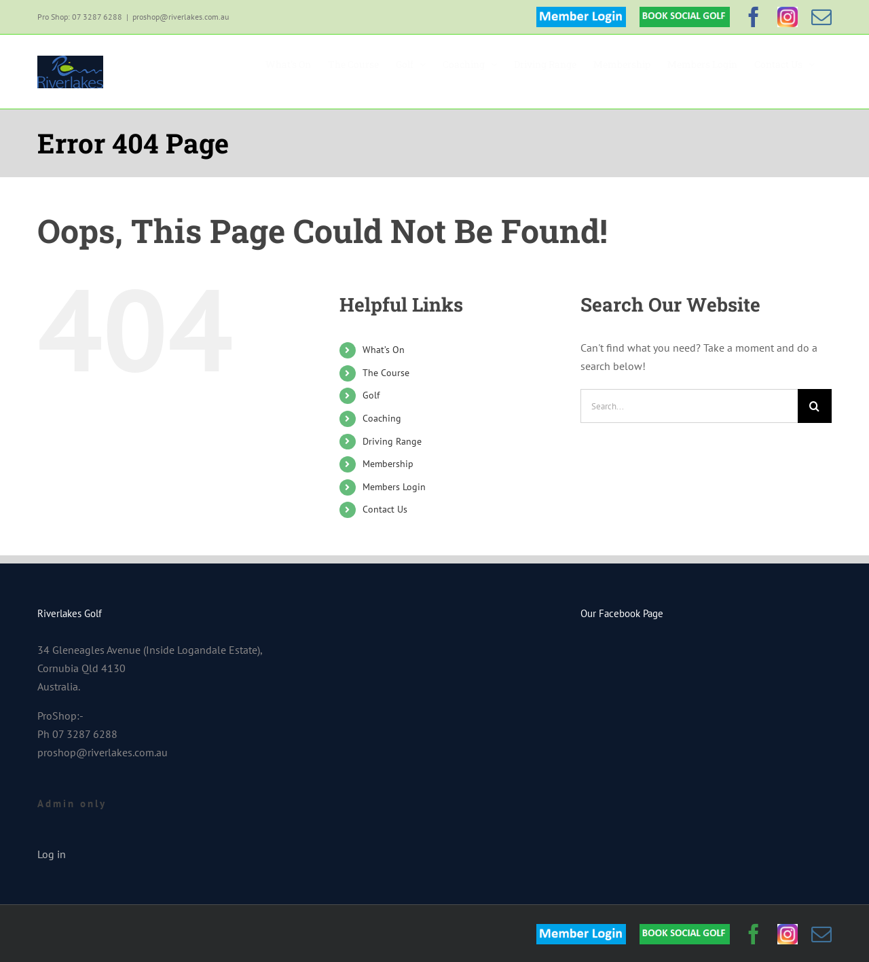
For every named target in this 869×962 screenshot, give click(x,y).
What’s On (384, 350)
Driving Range (392, 441)
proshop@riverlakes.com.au (180, 17)
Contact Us (385, 509)
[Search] (815, 406)
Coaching (382, 418)
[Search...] (689, 406)
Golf (371, 395)
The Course (386, 373)
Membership (388, 464)
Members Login (394, 487)
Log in (51, 854)
